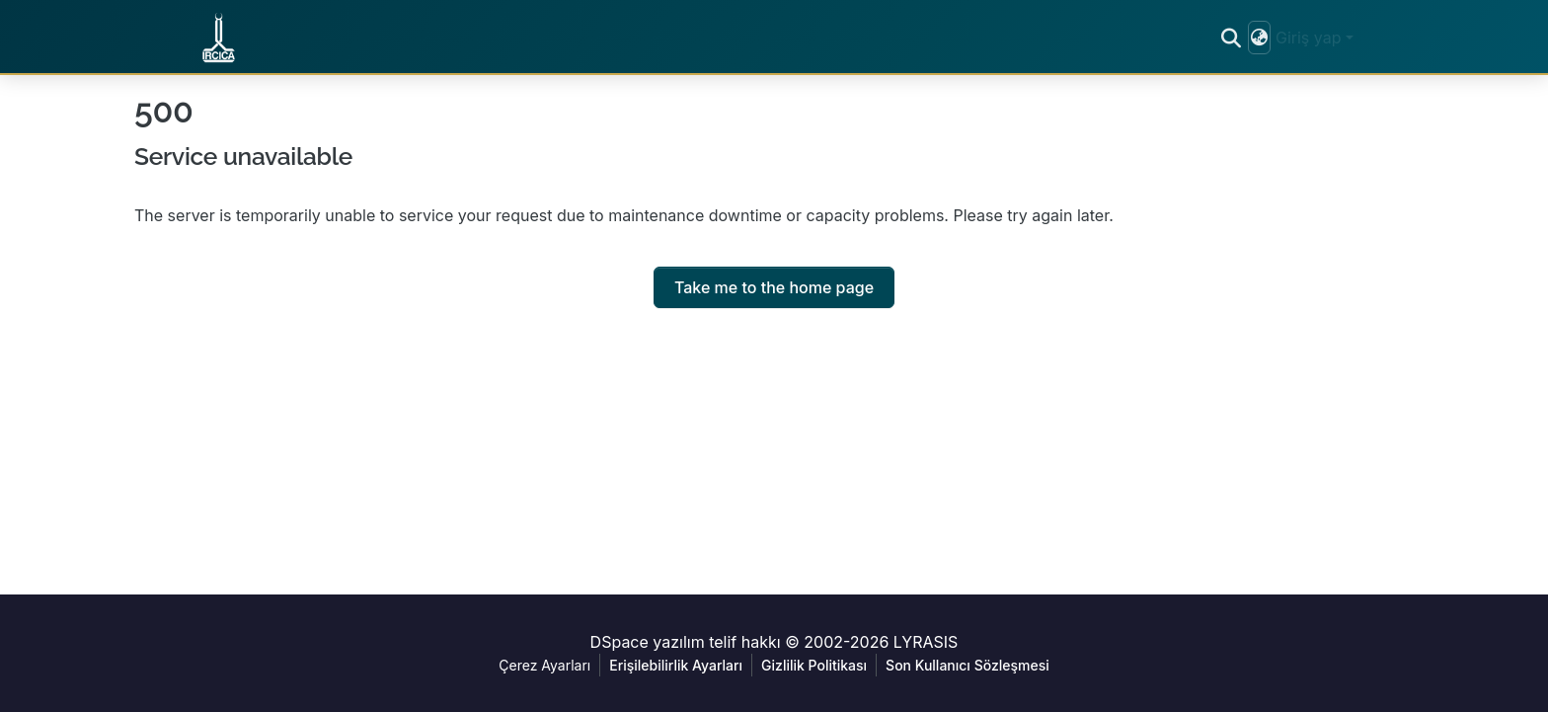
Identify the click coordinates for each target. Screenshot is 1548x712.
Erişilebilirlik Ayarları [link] (675, 665)
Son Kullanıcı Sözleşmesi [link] (967, 665)
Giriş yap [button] (1311, 37)
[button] (221, 37)
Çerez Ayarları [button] (544, 665)
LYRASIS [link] (926, 642)
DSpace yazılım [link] (647, 642)
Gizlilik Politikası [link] (814, 665)
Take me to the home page (774, 287)
